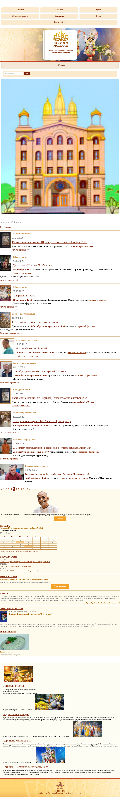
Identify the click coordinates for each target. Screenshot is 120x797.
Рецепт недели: (8, 632)
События (59, 10)
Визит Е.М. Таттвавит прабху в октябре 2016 (15, 566)
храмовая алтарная (22, 273)
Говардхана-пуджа (24, 295)
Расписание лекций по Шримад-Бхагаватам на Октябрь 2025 (50, 398)
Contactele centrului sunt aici (29, 356)
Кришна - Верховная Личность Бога (25, 767)
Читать (60, 519)
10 (27, 489)
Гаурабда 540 (37, 528)
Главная (20, 10)
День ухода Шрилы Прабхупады (33, 265)
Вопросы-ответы (13, 685)
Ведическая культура (16, 714)
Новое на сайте (8, 557)
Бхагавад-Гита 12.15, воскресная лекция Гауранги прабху (19, 571)
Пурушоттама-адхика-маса (19, 528)
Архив (98, 10)
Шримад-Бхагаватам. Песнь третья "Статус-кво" (30, 614)
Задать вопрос (60, 586)
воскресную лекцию (78, 478)
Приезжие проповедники (24, 413)
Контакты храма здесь (11, 333)
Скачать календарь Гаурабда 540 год (12, 551)
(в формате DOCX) (31, 551)
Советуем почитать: (11, 609)
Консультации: (8, 577)
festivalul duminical (77, 352)
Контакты (59, 16)
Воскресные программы (23, 314)
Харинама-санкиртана (17, 740)
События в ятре (20, 257)
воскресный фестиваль (86, 326)
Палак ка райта (6, 652)
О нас (98, 16)
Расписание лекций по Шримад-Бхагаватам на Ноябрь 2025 (49, 242)
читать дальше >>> (21, 250)
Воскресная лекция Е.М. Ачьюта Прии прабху (42, 421)
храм (62, 478)
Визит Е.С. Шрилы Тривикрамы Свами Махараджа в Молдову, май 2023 (25, 562)
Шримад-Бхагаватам (21, 234)
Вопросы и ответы (20, 16)
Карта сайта (59, 22)
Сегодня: (5, 526)
